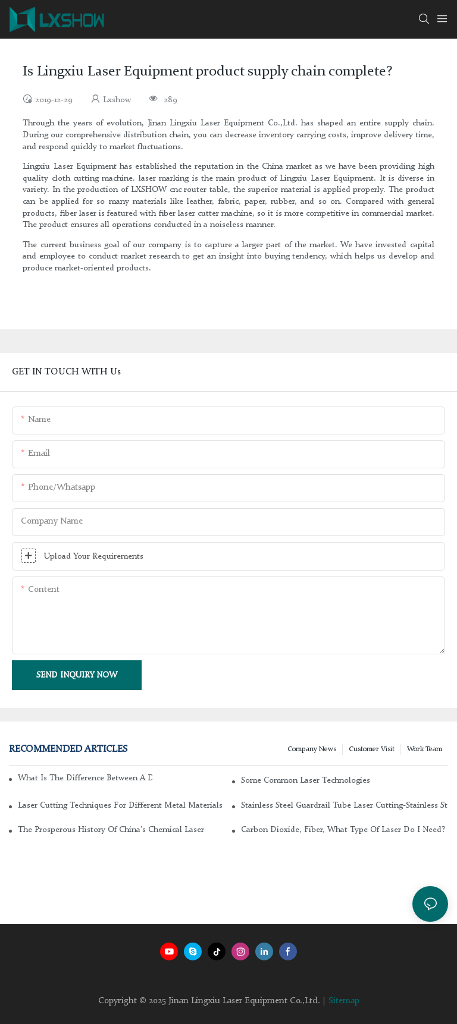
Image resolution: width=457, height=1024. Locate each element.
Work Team (424, 749)
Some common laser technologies (305, 780)
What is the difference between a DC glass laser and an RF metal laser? (85, 778)
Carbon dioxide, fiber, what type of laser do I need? (343, 829)
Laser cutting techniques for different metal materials (120, 805)
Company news (311, 749)
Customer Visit (372, 749)
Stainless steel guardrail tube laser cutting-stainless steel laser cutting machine (344, 805)
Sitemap (343, 1001)
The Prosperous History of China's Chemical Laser (111, 829)
